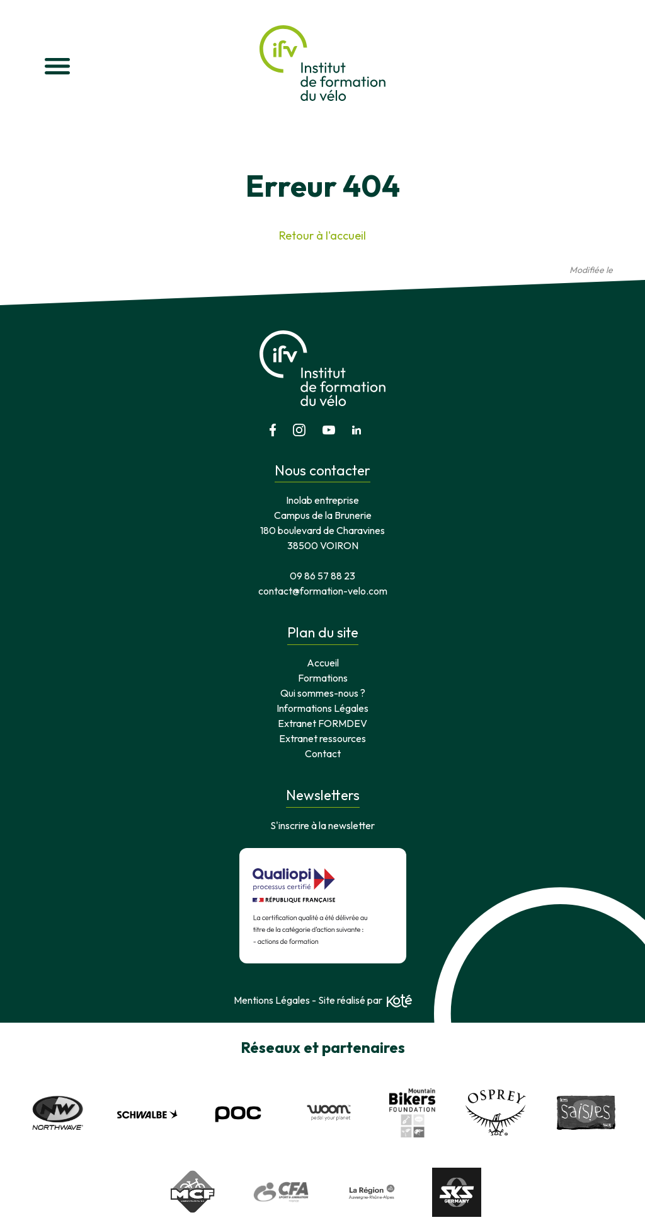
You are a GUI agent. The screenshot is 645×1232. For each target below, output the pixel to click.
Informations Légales (322, 708)
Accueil (323, 662)
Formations (323, 677)
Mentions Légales (272, 1000)
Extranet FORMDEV (322, 723)
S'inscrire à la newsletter (322, 825)
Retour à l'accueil (322, 235)
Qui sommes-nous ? (322, 693)
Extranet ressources (322, 738)
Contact (323, 753)
